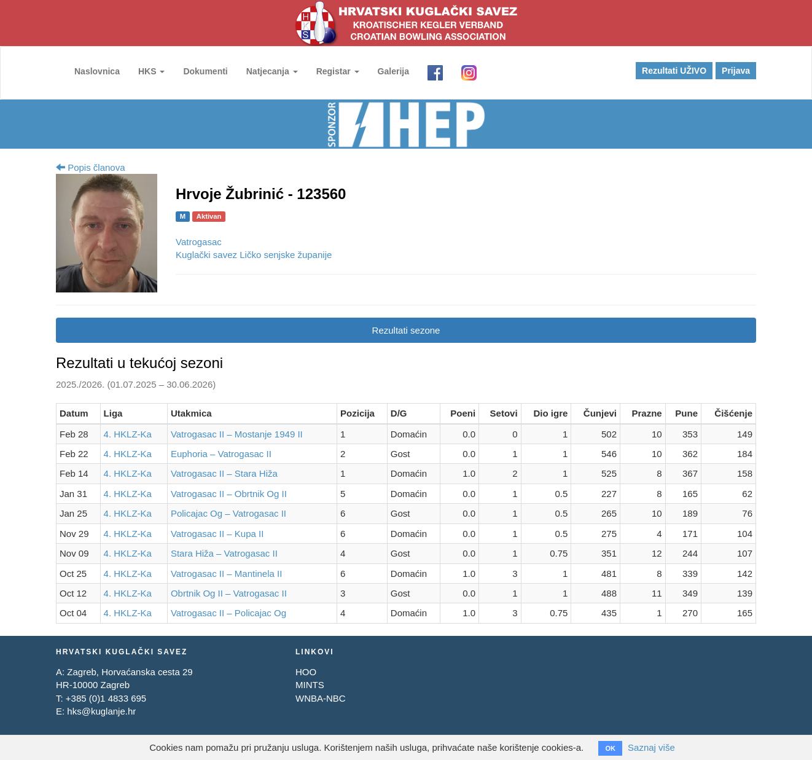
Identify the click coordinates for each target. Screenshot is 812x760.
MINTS (309, 685)
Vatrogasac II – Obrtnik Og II (229, 493)
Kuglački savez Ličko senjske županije (254, 254)
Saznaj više (651, 747)
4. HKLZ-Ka (128, 434)
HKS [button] (151, 71)
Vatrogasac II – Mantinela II (227, 573)
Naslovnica (97, 71)
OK (610, 748)
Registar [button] (337, 71)
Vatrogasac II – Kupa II (217, 533)
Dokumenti (205, 71)
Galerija (393, 71)
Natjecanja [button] (272, 71)
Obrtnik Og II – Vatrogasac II (229, 593)
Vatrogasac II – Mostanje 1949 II (237, 434)
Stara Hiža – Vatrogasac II (224, 553)
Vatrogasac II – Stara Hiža (224, 473)
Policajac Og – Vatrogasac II (228, 513)
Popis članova (90, 167)
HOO (305, 672)
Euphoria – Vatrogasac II (221, 454)
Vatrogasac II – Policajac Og (228, 613)
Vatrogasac (199, 242)
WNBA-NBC (320, 698)
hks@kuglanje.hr (101, 711)
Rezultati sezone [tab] (406, 330)
